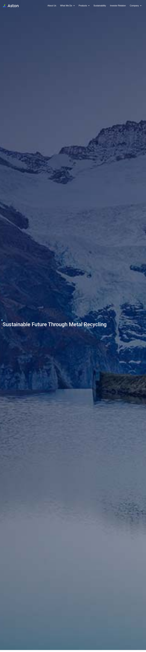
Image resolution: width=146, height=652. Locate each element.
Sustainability (99, 5)
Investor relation (118, 5)
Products (84, 5)
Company (135, 5)
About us (52, 5)
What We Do (67, 5)
